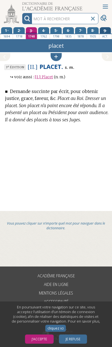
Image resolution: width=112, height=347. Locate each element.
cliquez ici (56, 328)
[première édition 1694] (7, 33)
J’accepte (39, 339)
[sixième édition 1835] (68, 33)
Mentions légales (56, 293)
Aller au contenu (21, 5)
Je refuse (73, 339)
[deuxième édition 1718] (19, 33)
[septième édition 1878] (80, 33)
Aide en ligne (56, 284)
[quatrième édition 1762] (43, 33)
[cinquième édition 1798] (56, 33)
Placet (44, 77)
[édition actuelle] (105, 33)
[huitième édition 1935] (93, 33)
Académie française (56, 275)
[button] (56, 57)
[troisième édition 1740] (31, 33)
